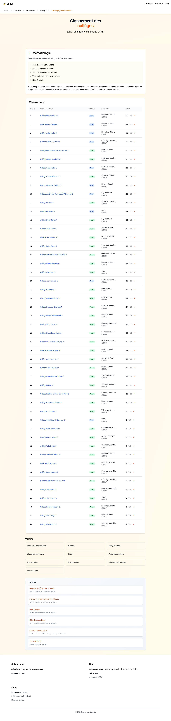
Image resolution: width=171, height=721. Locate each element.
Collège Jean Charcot (49, 359)
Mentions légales (17, 700)
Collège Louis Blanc (48, 246)
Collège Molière (46, 385)
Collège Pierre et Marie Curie (51, 377)
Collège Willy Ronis (48, 446)
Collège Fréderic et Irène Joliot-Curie (54, 394)
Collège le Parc (46, 203)
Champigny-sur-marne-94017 (66, 11)
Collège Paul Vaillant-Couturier (52, 481)
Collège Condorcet (47, 290)
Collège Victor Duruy (48, 325)
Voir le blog (93, 673)
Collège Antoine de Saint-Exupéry (53, 255)
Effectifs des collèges (37, 620)
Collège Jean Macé (48, 490)
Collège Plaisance (47, 272)
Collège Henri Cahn (48, 220)
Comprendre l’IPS (95, 677)
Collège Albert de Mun (49, 125)
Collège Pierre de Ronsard (50, 307)
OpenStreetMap (35, 641)
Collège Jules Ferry (48, 229)
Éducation (148, 4)
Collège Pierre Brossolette (50, 333)
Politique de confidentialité (21, 696)
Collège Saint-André (48, 133)
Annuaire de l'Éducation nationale (42, 589)
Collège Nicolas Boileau (49, 429)
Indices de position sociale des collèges (44, 599)
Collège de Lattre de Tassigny (51, 342)
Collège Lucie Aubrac (48, 472)
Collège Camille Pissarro (50, 177)
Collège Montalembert (49, 116)
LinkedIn (18, 674)
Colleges (46, 11)
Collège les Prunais (48, 411)
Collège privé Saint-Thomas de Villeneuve (56, 194)
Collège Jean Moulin (48, 238)
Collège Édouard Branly (49, 264)
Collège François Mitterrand (51, 316)
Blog (167, 4)
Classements (33, 11)
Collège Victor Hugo (48, 498)
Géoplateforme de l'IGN (38, 631)
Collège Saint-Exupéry (49, 368)
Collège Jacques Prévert (50, 351)
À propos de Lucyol (19, 692)
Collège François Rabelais (50, 159)
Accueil (6, 11)
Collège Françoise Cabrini (50, 185)
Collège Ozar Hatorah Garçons (52, 420)
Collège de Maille (47, 212)
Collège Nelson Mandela (50, 507)
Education (18, 11)
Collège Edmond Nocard (50, 298)
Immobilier (159, 4)
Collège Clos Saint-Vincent (50, 403)
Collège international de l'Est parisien (54, 151)
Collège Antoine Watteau (50, 455)
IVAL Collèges (35, 610)
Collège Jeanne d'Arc (48, 281)
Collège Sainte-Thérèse (49, 142)
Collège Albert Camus (49, 438)
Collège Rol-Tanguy (48, 464)
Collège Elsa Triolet (48, 524)
